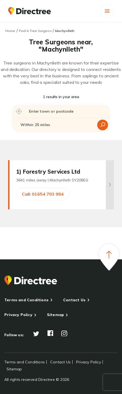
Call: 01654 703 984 (43, 194)
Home (10, 31)
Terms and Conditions (26, 300)
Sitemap (55, 314)
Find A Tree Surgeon (35, 31)
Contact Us (74, 300)
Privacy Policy (18, 314)
